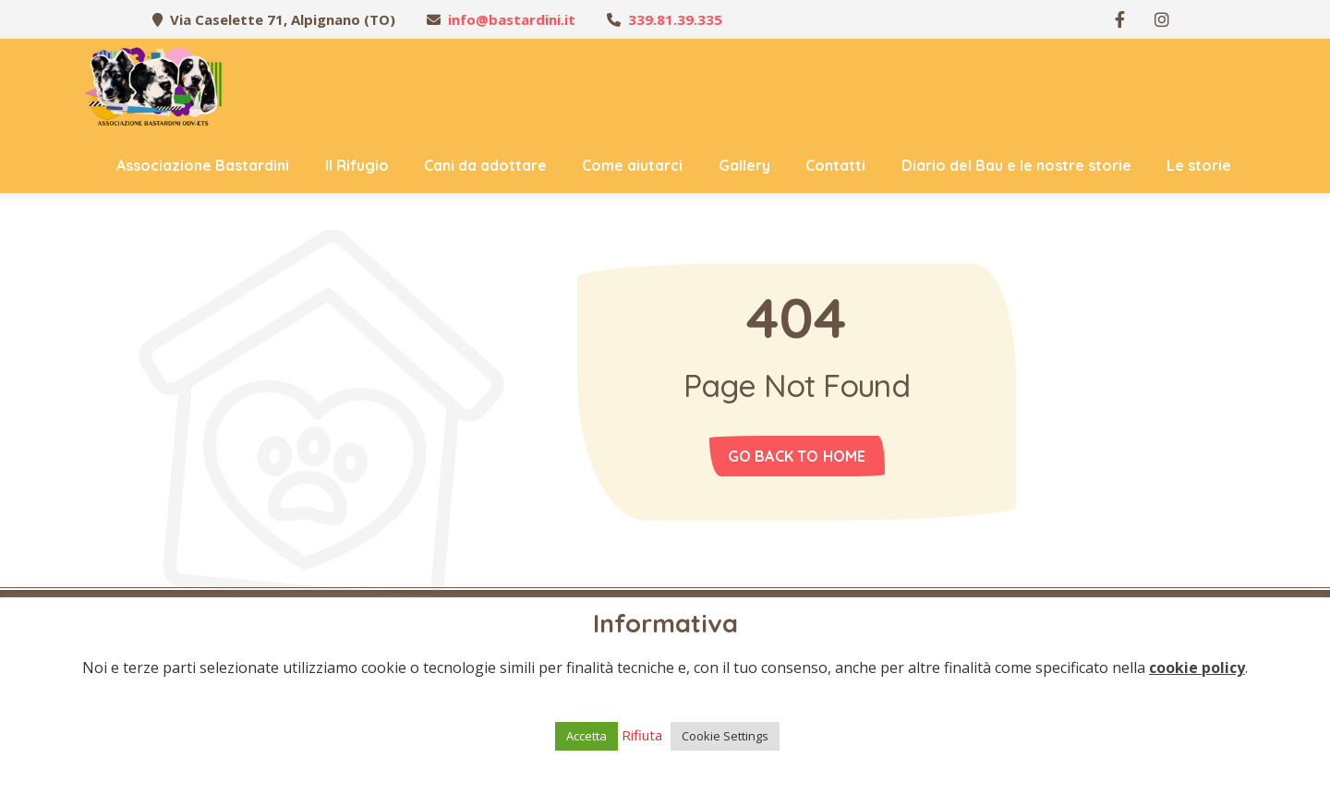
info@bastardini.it (511, 19)
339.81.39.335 (675, 19)
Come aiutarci (632, 165)
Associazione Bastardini (202, 165)
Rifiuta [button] (642, 735)
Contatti (835, 165)
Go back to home (797, 456)
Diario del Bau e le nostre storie (1016, 165)
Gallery (744, 165)
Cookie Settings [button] (725, 736)
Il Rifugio (357, 165)
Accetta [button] (586, 736)
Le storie (1199, 165)
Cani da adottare (485, 165)
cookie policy (1197, 667)
